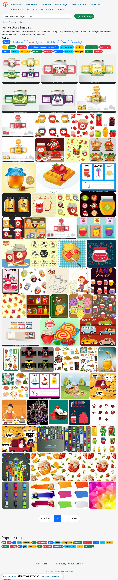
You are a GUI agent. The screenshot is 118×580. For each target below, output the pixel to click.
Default (6, 42)
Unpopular (76, 42)
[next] (74, 518)
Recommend (43, 42)
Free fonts (46, 4)
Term (54, 563)
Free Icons (95, 4)
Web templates (79, 4)
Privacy (62, 563)
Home (5, 22)
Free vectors (16, 4)
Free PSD (62, 9)
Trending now (18, 42)
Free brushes (17, 9)
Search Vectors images (15, 16)
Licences (46, 563)
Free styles (32, 9)
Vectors (14, 22)
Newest (31, 42)
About (71, 563)
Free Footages (61, 4)
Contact (79, 563)
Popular (65, 42)
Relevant (54, 42)
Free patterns (47, 9)
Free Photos (32, 4)
